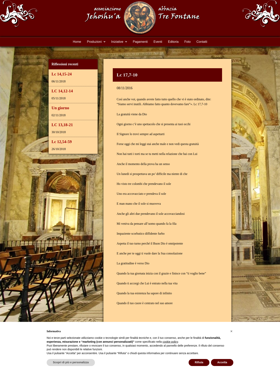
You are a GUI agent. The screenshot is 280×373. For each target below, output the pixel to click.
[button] (96, 41)
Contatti (201, 41)
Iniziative (119, 41)
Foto (187, 41)
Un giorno (60, 108)
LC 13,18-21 (62, 124)
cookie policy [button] (170, 341)
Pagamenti (140, 41)
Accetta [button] (222, 362)
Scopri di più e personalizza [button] (71, 362)
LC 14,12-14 (62, 91)
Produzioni (96, 41)
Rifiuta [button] (199, 362)
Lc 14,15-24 (62, 74)
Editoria (173, 41)
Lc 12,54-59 (62, 141)
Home (77, 41)
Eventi (158, 41)
